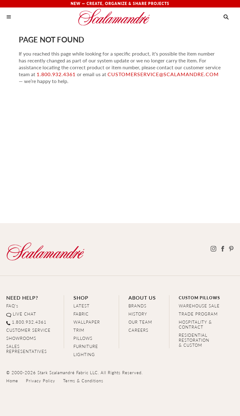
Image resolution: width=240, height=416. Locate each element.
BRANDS (137, 306)
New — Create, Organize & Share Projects (120, 3)
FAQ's (12, 306)
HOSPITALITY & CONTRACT (195, 324)
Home (12, 381)
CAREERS (138, 330)
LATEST (81, 306)
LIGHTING (84, 354)
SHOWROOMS (21, 338)
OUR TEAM (140, 322)
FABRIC (81, 314)
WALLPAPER (86, 322)
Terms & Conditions (83, 381)
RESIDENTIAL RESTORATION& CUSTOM (194, 340)
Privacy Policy (40, 381)
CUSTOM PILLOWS (199, 298)
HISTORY (137, 314)
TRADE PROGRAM (198, 314)
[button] (226, 17)
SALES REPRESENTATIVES (26, 348)
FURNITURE (85, 346)
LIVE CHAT (24, 314)
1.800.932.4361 (56, 74)
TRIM (78, 330)
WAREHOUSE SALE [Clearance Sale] (199, 306)
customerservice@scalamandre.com (163, 74)
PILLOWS (82, 338)
